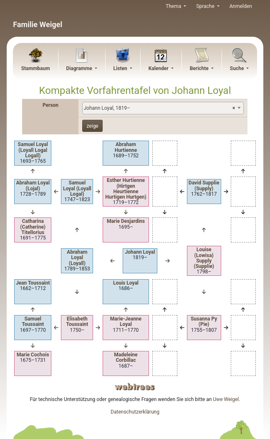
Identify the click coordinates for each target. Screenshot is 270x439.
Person (50, 105)
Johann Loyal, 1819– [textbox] (159, 108)
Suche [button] (237, 68)
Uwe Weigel (226, 399)
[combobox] (163, 108)
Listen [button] (121, 68)
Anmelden (241, 6)
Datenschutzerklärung (135, 412)
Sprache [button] (205, 6)
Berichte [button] (200, 68)
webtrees (135, 386)
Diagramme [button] (79, 68)
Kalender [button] (159, 68)
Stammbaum (35, 68)
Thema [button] (174, 6)
